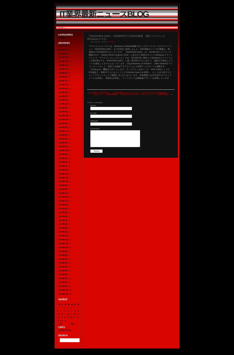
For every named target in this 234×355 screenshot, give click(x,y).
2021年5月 (62, 127)
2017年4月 (62, 224)
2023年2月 (62, 100)
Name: (93, 105)
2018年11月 (63, 178)
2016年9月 (62, 251)
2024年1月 (62, 81)
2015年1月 (62, 286)
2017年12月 (63, 197)
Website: (94, 121)
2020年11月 (63, 131)
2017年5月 (62, 220)
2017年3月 (62, 228)
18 (68, 314)
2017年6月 (62, 216)
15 (59, 314)
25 (68, 317)
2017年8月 (62, 209)
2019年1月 (62, 170)
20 (75, 314)
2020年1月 (62, 146)
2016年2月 (62, 263)
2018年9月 (62, 185)
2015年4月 (62, 274)
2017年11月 (63, 201)
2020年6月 (62, 139)
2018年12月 (63, 174)
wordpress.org (64, 330)
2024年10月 (63, 65)
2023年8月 (62, 96)
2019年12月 (63, 150)
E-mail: (93, 113)
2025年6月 (62, 54)
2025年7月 (62, 50)
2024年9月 (62, 69)
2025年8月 (62, 46)
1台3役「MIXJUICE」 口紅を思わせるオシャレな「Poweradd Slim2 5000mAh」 (130, 92)
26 (71, 317)
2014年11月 (63, 294)
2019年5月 (62, 166)
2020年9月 (62, 135)
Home (61, 28)
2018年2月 (62, 189)
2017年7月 (62, 212)
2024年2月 (62, 77)
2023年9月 (62, 92)
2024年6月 (62, 73)
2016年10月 (63, 247)
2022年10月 (63, 104)
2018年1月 (62, 193)
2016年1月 (62, 267)
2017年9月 (62, 205)
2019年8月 (62, 154)
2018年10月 (63, 181)
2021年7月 (62, 123)
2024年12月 (63, 61)
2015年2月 (62, 282)
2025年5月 (62, 57)
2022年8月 (62, 108)
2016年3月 (62, 259)
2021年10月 (63, 119)
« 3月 (60, 324)
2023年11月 (63, 85)
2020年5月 (62, 143)
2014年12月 (63, 290)
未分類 (111, 42)
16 (62, 314)
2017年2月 (62, 232)
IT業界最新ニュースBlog (104, 14)
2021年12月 (63, 115)
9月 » (73, 324)
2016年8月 (62, 255)
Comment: (95, 128)
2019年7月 (62, 158)
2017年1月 (62, 236)
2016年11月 (63, 243)
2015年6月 (62, 271)
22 (59, 317)
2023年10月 (63, 88)
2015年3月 (62, 278)
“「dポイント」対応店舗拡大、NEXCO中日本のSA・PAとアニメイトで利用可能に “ (131, 94)
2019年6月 (62, 162)
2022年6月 (62, 112)
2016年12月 (63, 240)
